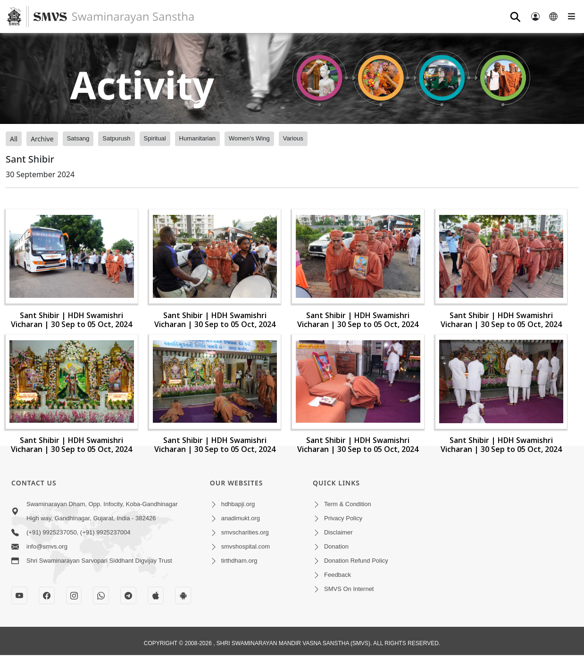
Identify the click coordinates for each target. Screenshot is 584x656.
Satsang (78, 138)
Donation (336, 546)
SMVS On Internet (349, 588)
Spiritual (155, 138)
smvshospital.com (245, 546)
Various (293, 138)
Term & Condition (347, 504)
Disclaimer (338, 532)
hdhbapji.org (238, 504)
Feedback (337, 574)
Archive (42, 138)
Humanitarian (197, 138)
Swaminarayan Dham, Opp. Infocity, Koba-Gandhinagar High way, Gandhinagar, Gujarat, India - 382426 (102, 511)
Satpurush (116, 138)
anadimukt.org (240, 518)
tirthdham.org (239, 560)
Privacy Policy (343, 518)
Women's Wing (249, 138)
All (13, 138)
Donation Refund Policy (356, 560)
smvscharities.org (245, 532)
